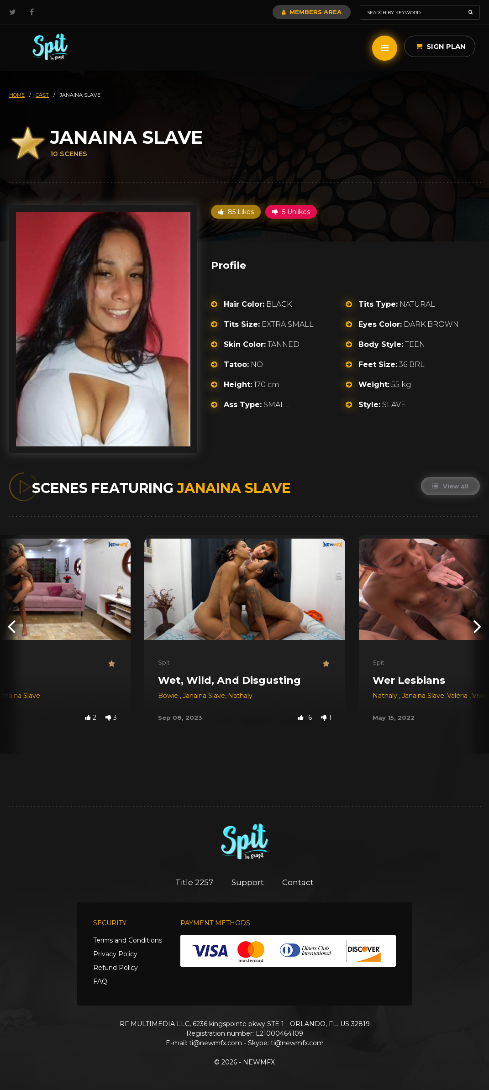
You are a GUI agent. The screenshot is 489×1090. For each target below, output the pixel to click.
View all (450, 486)
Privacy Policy (115, 954)
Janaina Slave (204, 696)
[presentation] (11, 626)
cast (42, 95)
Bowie (169, 696)
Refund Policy (115, 968)
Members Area (312, 12)
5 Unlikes (291, 212)
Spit (164, 662)
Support (247, 882)
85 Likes (236, 212)
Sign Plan (441, 46)
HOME (17, 95)
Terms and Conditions (127, 940)
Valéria (458, 696)
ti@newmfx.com (215, 1043)
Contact (298, 882)
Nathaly (240, 696)
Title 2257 (194, 882)
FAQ (100, 981)
